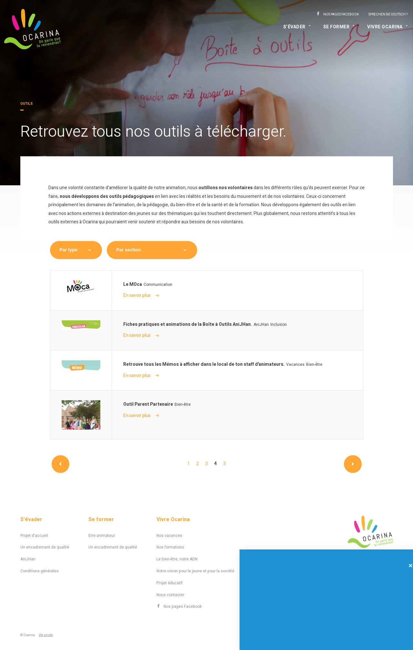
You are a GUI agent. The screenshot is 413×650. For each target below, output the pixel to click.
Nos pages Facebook (341, 14)
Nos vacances (169, 535)
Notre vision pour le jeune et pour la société (195, 571)
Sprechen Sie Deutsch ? (388, 14)
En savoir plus (141, 295)
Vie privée (46, 635)
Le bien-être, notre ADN (176, 559)
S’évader (294, 27)
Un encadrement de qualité (44, 547)
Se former (336, 27)
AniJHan (27, 559)
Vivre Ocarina (385, 27)
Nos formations (170, 547)
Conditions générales (39, 571)
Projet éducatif (169, 583)
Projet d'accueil (34, 535)
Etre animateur (101, 535)
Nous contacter (170, 595)
